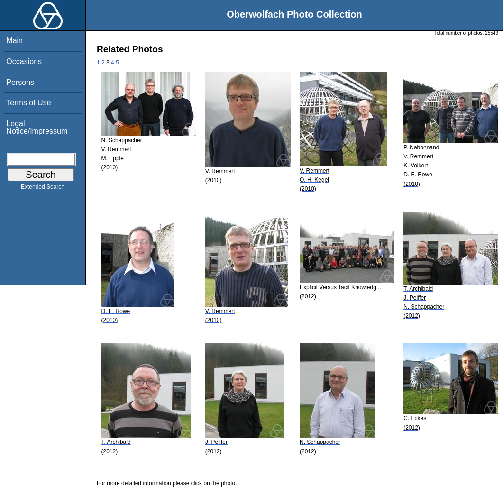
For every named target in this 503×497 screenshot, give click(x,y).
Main (14, 41)
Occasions (24, 61)
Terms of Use (28, 103)
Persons (20, 82)
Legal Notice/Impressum (36, 127)
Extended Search (42, 189)
